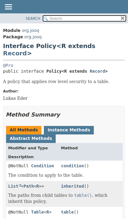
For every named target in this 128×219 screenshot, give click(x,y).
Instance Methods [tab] (69, 129)
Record (15, 53)
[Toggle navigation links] (8, 7)
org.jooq (30, 30)
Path (29, 186)
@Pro (8, 65)
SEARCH (33, 18)
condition (72, 165)
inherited (72, 186)
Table (37, 212)
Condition (42, 165)
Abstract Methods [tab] (31, 138)
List (13, 186)
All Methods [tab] (24, 129)
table (67, 212)
